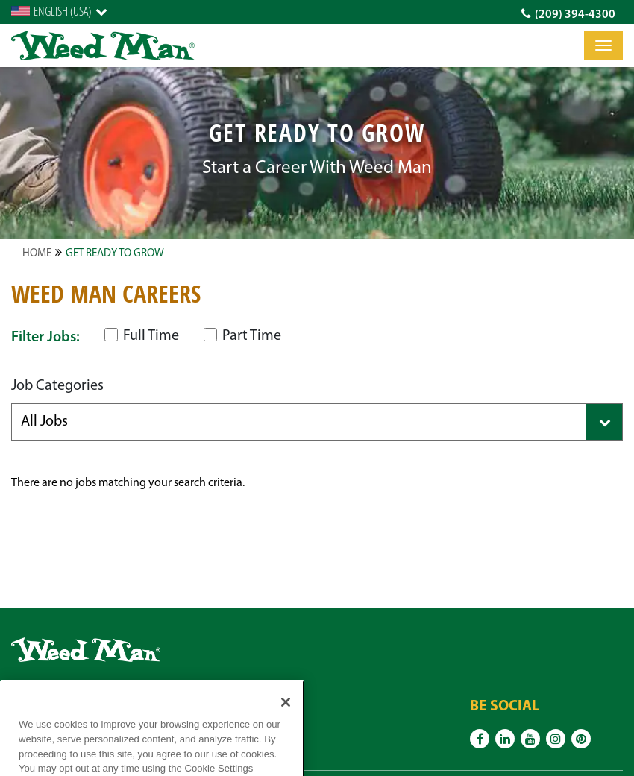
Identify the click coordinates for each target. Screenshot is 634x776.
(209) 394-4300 (568, 14)
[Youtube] (530, 738)
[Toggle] (603, 45)
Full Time (141, 336)
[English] (59, 11)
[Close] (285, 716)
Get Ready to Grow (115, 253)
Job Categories (57, 386)
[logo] (103, 45)
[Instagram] (555, 738)
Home (36, 253)
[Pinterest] (581, 738)
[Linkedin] (505, 738)
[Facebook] (479, 738)
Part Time (242, 336)
